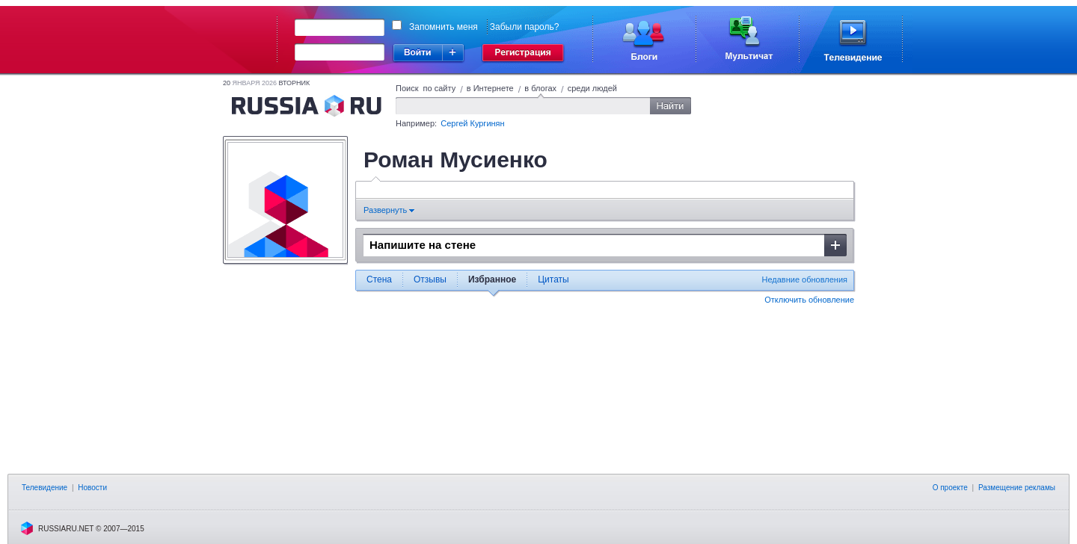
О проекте (950, 487)
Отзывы (430, 279)
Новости (92, 487)
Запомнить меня (443, 27)
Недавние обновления (804, 279)
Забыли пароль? (524, 27)
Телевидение (44, 487)
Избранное (492, 279)
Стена (379, 279)
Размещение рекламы (1016, 487)
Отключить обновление (809, 299)
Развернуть (388, 209)
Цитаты (553, 279)
